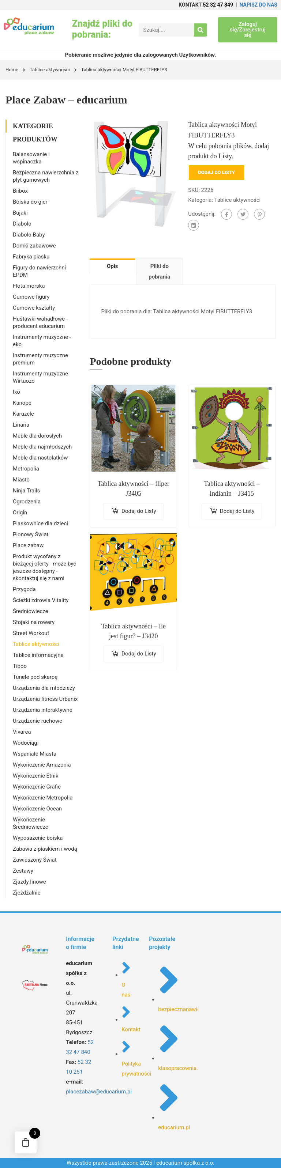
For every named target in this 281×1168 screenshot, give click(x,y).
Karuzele (23, 414)
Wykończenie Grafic (37, 786)
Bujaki (20, 212)
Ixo (16, 392)
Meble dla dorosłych (37, 435)
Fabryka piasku (31, 256)
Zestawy (23, 871)
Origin (20, 512)
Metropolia (26, 468)
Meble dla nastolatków (40, 457)
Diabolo (22, 223)
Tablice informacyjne (38, 655)
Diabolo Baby (29, 234)
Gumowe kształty (34, 308)
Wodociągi (25, 743)
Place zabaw (28, 545)
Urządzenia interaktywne (42, 710)
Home (11, 69)
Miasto (21, 479)
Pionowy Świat (31, 534)
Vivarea (22, 732)
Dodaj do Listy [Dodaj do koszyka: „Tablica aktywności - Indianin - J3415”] (237, 511)
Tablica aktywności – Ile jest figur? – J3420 (133, 631)
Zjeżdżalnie (26, 892)
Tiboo (20, 666)
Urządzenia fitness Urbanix (45, 699)
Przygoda (24, 589)
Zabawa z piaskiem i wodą (45, 849)
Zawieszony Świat (35, 860)
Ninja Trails (26, 490)
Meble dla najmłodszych (42, 446)
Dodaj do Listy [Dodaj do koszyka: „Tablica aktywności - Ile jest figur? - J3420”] (138, 653)
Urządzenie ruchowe (37, 721)
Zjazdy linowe (29, 881)
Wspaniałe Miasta (34, 754)
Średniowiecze (30, 611)
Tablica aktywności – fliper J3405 (133, 488)
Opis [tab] (112, 266)
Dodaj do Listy (216, 172)
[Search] (200, 30)
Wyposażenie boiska (38, 838)
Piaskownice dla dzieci (40, 523)
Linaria (21, 425)
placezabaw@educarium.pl (99, 1091)
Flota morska (29, 286)
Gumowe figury (31, 297)
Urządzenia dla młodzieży (44, 688)
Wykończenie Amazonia (42, 764)
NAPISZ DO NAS (258, 5)
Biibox (20, 191)
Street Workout (31, 633)
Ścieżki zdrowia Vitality (40, 600)
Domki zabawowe (34, 245)
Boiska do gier (30, 202)
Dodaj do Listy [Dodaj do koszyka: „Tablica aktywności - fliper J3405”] (138, 511)
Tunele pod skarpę (35, 677)
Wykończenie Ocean (37, 808)
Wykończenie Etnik (36, 775)
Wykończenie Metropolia (42, 797)
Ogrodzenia (27, 501)
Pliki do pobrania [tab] (159, 271)
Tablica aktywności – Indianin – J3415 (232, 488)
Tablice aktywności (50, 69)
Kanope (22, 403)
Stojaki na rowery (34, 622)
